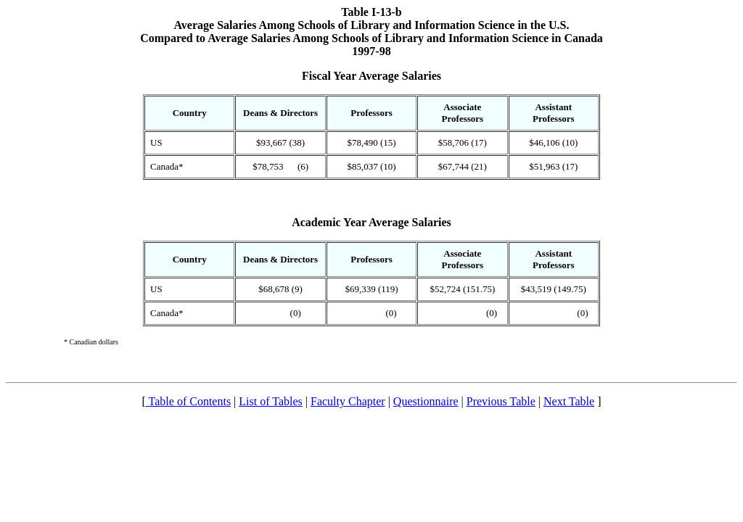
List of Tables (270, 401)
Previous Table (501, 401)
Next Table (568, 401)
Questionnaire (426, 401)
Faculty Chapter (348, 401)
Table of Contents (188, 401)
